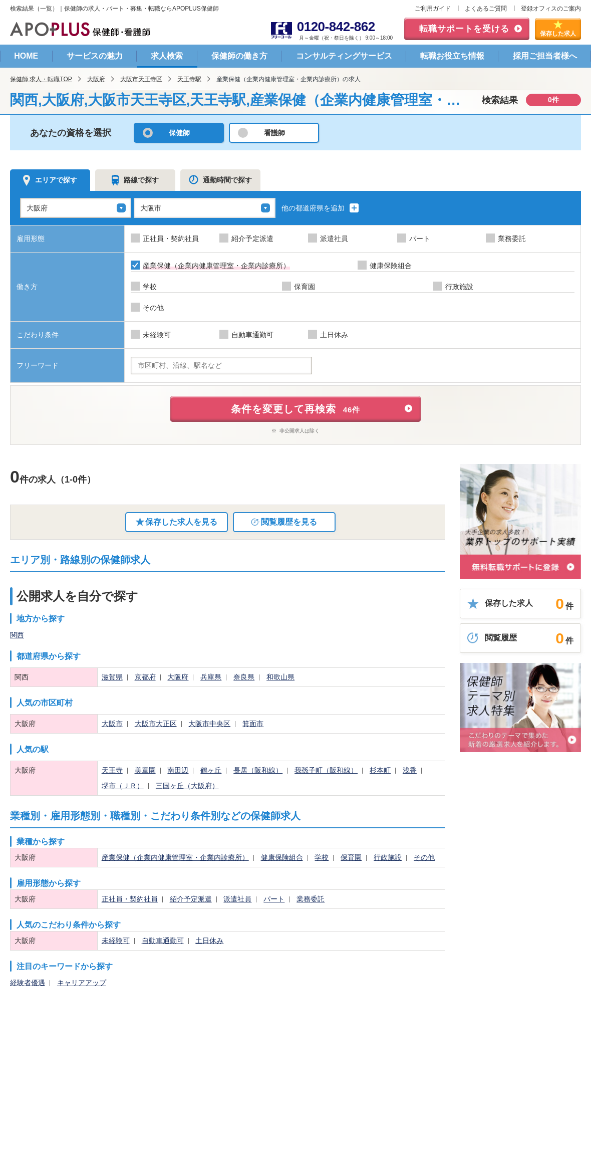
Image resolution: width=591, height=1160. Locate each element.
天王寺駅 (189, 79)
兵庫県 (210, 677)
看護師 (274, 133)
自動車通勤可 (163, 941)
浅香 (410, 770)
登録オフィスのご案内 (551, 8)
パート (273, 899)
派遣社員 (237, 899)
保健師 (179, 133)
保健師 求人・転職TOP (41, 79)
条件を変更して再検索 (296, 408)
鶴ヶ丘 (210, 770)
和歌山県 (280, 677)
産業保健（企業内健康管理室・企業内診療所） (175, 857)
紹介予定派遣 (191, 899)
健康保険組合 (282, 857)
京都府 (145, 677)
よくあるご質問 (486, 8)
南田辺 (177, 770)
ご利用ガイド (433, 8)
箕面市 (252, 724)
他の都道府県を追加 (320, 208)
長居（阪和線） (257, 770)
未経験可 (116, 941)
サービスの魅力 (95, 56)
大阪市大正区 (156, 724)
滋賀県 (112, 677)
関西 (17, 635)
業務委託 (311, 899)
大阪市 (112, 724)
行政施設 (388, 857)
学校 (322, 857)
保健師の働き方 (239, 56)
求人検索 (167, 56)
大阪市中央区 (209, 724)
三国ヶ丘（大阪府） (187, 786)
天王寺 (112, 770)
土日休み (209, 941)
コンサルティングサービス (344, 56)
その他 (424, 857)
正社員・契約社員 (130, 899)
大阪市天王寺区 (141, 79)
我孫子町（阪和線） (326, 770)
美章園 (145, 770)
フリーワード (38, 365)
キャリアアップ (81, 983)
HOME (26, 56)
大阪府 (96, 79)
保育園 (351, 857)
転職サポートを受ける (464, 29)
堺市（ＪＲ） (123, 786)
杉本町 (380, 770)
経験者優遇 (27, 983)
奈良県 (243, 677)
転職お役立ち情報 (452, 56)
